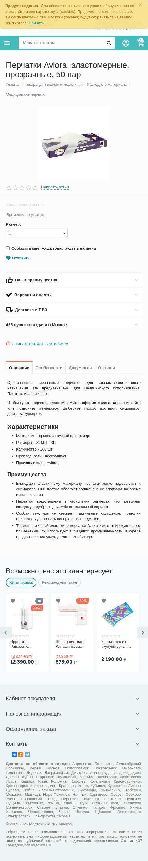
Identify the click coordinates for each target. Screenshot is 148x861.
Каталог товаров (7, 43)
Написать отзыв (55, 187)
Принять (36, 23)
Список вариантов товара (40, 344)
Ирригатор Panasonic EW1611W (19, 644)
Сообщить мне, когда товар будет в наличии (51, 248)
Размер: (13, 224)
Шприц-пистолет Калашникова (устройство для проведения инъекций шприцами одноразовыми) (70, 644)
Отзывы (106, 367)
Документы (80, 367)
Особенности (49, 367)
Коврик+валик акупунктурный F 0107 (116, 644)
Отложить (17, 258)
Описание (19, 367)
